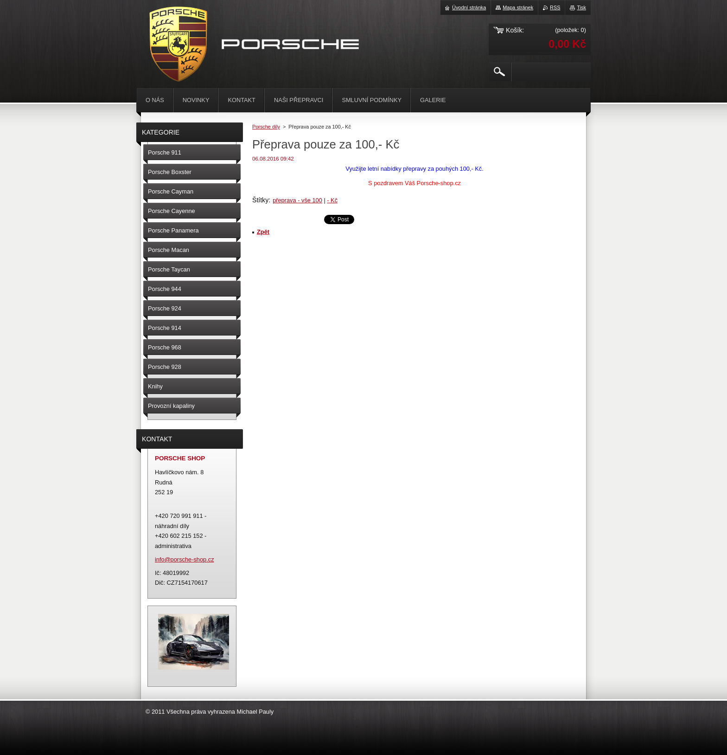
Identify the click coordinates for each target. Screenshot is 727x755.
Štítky (260, 200)
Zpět (263, 231)
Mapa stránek (518, 7)
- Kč (332, 200)
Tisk (581, 7)
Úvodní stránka (469, 7)
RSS (555, 7)
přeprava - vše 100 (297, 200)
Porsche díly (266, 126)
